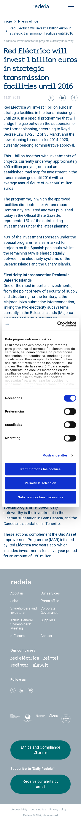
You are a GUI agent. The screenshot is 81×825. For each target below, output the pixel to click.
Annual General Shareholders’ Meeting (21, 624)
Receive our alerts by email (41, 784)
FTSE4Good (27, 719)
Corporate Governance (49, 610)
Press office (28, 21)
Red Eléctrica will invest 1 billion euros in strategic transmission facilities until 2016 (41, 30)
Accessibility (19, 809)
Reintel (50, 658)
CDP (53, 718)
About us (17, 593)
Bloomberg (66, 720)
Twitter (13, 690)
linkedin (21, 690)
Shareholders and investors (23, 610)
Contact (46, 636)
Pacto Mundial (40, 719)
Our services (50, 593)
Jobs (14, 601)
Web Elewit (40, 665)
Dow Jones (15, 718)
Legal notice (38, 809)
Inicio (7, 21)
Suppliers (48, 620)
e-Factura (17, 636)
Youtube (30, 690)
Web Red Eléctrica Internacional (19, 665)
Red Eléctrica (24, 658)
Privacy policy (57, 809)
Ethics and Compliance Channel (40, 750)
